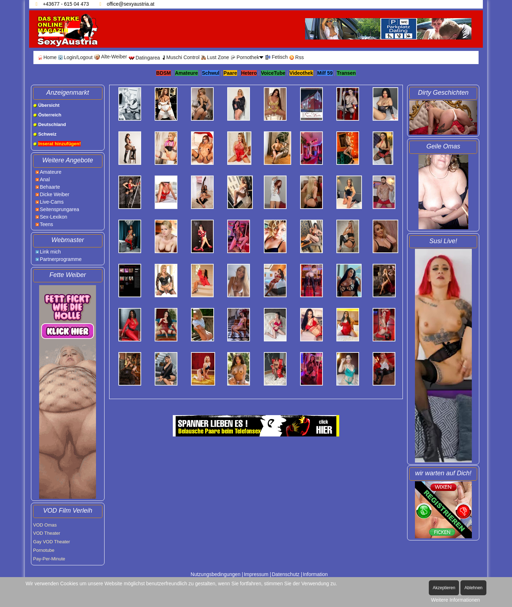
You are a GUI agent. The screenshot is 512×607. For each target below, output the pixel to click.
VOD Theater (46, 533)
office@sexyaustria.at (130, 4)
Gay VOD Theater (51, 541)
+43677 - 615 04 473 (66, 4)
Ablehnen (473, 587)
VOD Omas (45, 525)
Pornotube (43, 550)
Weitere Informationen (455, 600)
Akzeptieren (444, 587)
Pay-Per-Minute (49, 558)
